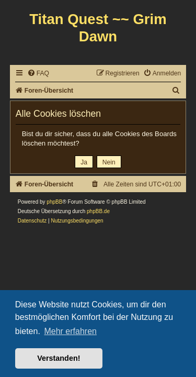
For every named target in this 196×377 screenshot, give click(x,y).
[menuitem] (38, 73)
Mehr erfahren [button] (70, 331)
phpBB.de (98, 211)
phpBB (54, 202)
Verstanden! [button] (58, 358)
